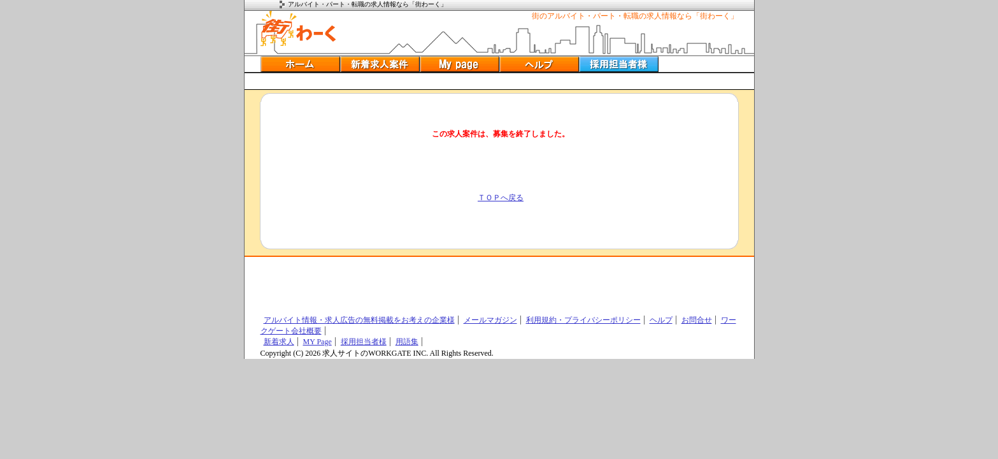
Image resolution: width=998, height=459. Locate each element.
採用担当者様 (364, 341)
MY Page (317, 341)
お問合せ (696, 320)
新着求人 (279, 341)
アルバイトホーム (300, 64)
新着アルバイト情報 (380, 64)
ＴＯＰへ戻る (501, 197)
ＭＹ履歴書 (459, 64)
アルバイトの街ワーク (298, 29)
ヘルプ (539, 64)
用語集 (407, 341)
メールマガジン (490, 320)
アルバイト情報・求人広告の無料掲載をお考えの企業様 (359, 320)
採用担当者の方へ (619, 64)
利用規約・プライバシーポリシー (583, 320)
